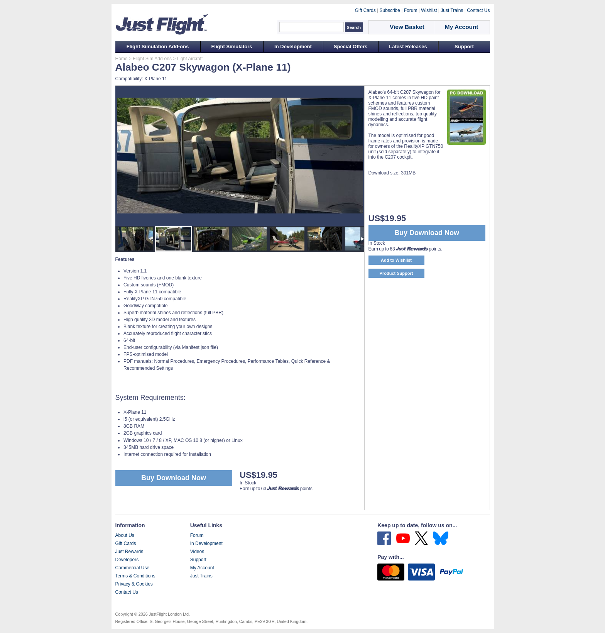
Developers (127, 559)
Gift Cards (125, 543)
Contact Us (126, 592)
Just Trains (201, 576)
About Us (124, 535)
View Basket (407, 27)
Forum (197, 535)
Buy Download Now (173, 478)
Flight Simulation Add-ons (158, 46)
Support (464, 46)
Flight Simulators (231, 46)
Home (121, 58)
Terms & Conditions (135, 576)
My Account (202, 567)
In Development (293, 46)
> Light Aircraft (187, 58)
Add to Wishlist (396, 260)
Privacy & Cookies (134, 584)
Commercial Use (132, 567)
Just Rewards (129, 551)
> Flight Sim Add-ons (150, 58)
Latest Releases (408, 46)
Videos (197, 551)
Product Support (396, 273)
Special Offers (350, 46)
